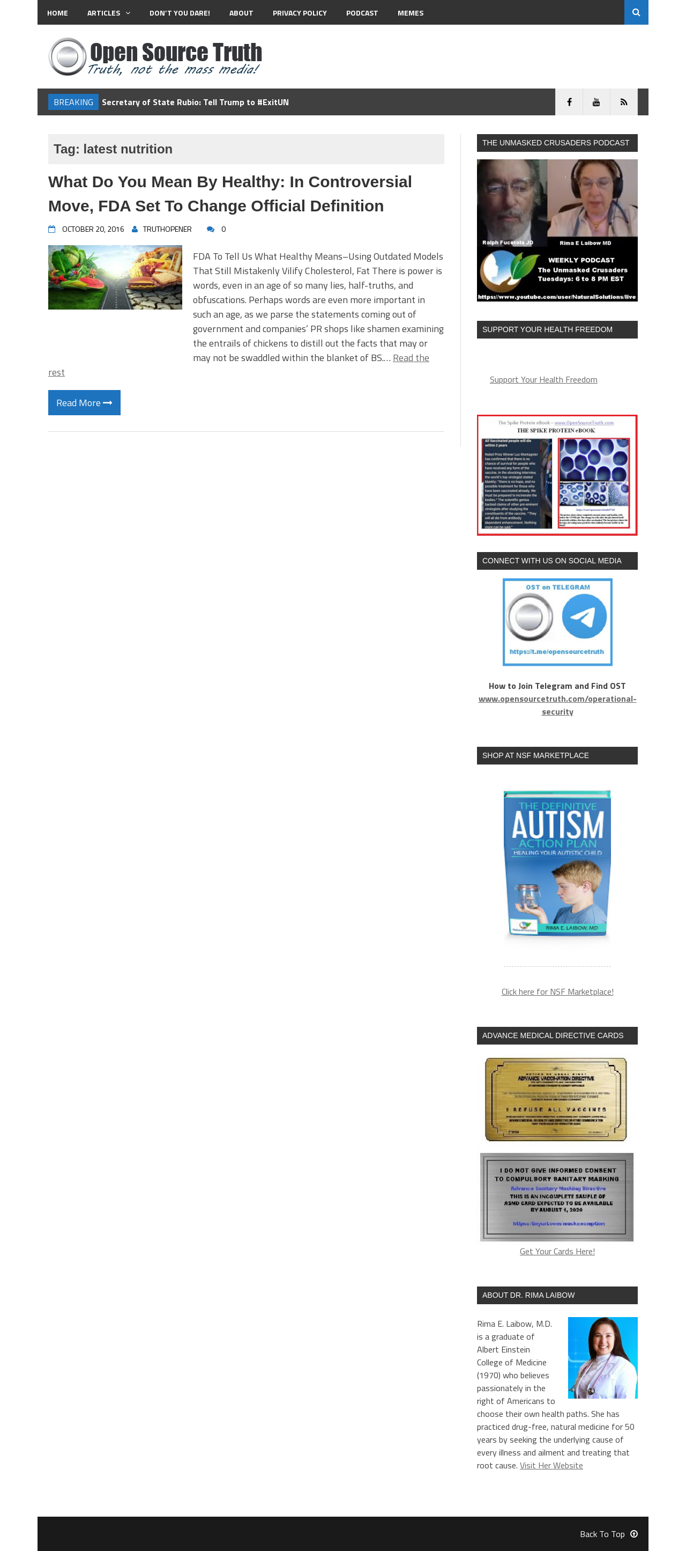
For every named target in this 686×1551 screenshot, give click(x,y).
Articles (108, 12)
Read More (84, 402)
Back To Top (609, 1533)
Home (57, 12)
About (241, 12)
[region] (557, 872)
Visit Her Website (551, 1465)
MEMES (410, 12)
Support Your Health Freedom (544, 379)
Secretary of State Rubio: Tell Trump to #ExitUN (195, 101)
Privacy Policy (300, 12)
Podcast (362, 12)
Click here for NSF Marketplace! (558, 991)
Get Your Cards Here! (557, 1155)
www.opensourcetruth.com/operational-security (558, 705)
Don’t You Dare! (180, 12)
